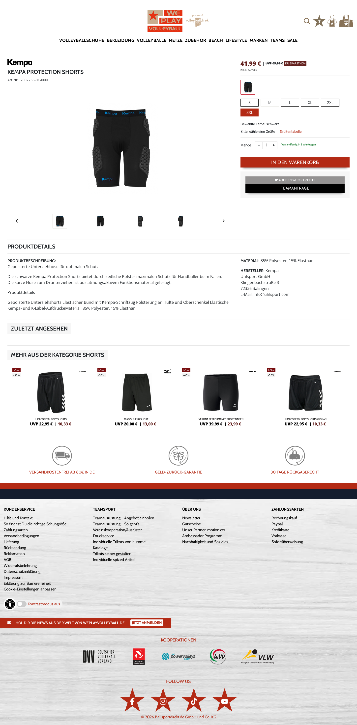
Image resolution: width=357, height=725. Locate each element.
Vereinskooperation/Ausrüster (117, 530)
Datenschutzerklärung (22, 571)
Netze (175, 40)
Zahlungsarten (16, 530)
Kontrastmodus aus (44, 604)
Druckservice (103, 535)
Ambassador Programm (202, 535)
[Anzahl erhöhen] (273, 145)
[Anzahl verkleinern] (259, 145)
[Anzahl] (266, 145)
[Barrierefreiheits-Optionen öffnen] (10, 604)
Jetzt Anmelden (147, 622)
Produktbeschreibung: (31, 260)
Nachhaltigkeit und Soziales (205, 541)
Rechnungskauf (284, 518)
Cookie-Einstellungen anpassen (30, 589)
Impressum (13, 577)
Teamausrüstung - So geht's (116, 524)
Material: (250, 260)
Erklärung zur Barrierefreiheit (27, 583)
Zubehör (195, 40)
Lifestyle (236, 40)
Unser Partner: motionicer (203, 530)
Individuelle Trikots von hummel (120, 541)
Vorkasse (278, 535)
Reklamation (14, 553)
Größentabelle (290, 132)
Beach (215, 40)
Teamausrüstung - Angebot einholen (123, 518)
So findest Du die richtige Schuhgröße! (35, 524)
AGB (7, 559)
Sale (292, 40)
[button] (307, 21)
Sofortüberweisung (287, 541)
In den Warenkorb (295, 162)
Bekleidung (121, 40)
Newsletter (191, 518)
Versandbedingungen (21, 535)
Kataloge (100, 547)
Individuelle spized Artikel (114, 559)
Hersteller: (252, 270)
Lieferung (11, 541)
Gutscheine (191, 524)
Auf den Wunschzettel (295, 180)
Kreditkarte (280, 530)
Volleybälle (151, 40)
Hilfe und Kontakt (18, 518)
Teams (277, 40)
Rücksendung (15, 547)
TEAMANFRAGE (295, 188)
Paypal (277, 524)
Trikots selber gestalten (112, 553)
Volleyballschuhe (81, 40)
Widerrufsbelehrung (20, 565)
